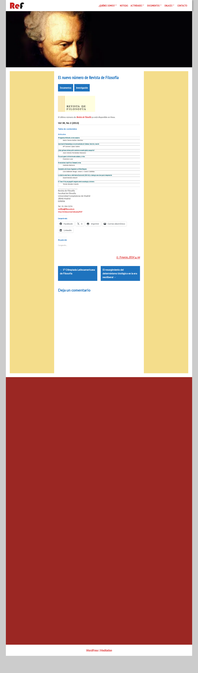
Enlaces (168, 5)
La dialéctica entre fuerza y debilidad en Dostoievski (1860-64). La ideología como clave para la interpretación (85, 185)
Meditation (106, 667)
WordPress (92, 667)
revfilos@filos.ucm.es (66, 218)
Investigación (82, 97)
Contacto (182, 5)
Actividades (136, 5)
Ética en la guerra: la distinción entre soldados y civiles (71, 166)
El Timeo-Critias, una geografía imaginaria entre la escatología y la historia (76, 191)
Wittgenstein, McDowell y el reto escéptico (69, 147)
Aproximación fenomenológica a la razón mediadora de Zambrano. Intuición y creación (78, 153)
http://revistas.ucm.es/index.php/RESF (70, 221)
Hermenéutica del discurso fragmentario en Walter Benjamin (72, 178)
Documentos (153, 5)
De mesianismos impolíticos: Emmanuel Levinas (69, 172)
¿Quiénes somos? (107, 5)
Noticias (124, 5)
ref (138, 270)
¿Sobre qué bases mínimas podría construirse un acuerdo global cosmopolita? (76, 160)
